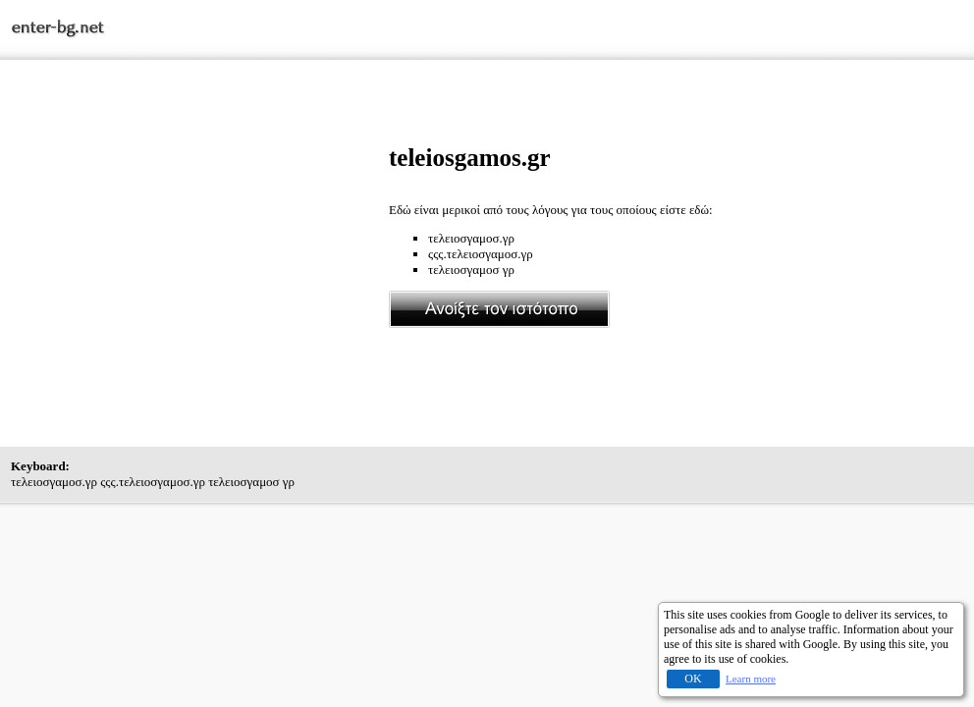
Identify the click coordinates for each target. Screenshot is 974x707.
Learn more (751, 678)
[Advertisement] (200, 281)
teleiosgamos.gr (470, 157)
